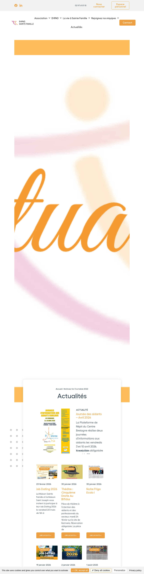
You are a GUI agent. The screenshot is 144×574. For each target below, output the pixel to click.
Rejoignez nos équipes (105, 18)
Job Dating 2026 (46, 489)
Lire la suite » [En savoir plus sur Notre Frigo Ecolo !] (95, 535)
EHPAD (56, 18)
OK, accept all (80, 570)
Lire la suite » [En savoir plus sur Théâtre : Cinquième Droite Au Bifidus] (70, 535)
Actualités (76, 27)
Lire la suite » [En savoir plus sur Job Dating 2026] (45, 535)
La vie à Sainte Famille (76, 18)
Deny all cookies (101, 570)
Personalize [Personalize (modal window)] (119, 570)
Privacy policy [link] (135, 570)
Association (42, 18)
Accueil (59, 389)
